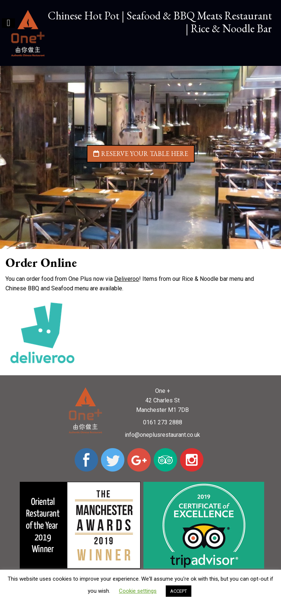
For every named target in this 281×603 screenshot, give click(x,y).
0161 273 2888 (162, 422)
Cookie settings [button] (138, 591)
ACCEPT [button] (178, 591)
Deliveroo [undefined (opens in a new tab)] (126, 278)
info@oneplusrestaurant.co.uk (162, 434)
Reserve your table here (140, 153)
